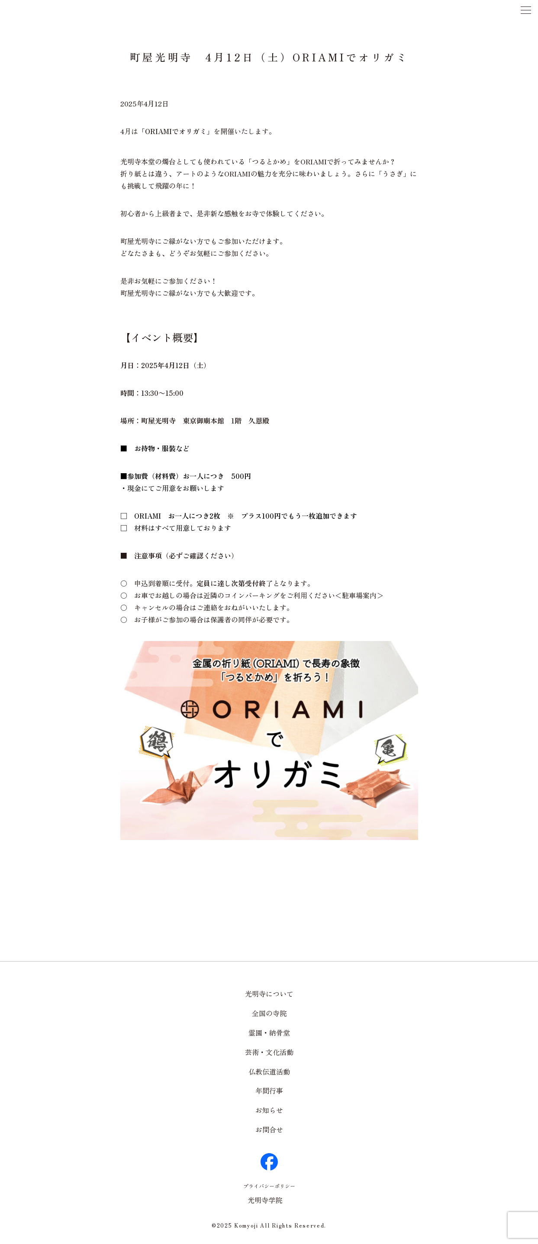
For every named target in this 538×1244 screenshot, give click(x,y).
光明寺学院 (265, 1200)
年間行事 (269, 1090)
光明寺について (269, 993)
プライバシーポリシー (269, 1185)
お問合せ (269, 1129)
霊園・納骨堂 (269, 1032)
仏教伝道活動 (269, 1071)
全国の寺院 (269, 1013)
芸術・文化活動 (269, 1052)
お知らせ (269, 1110)
